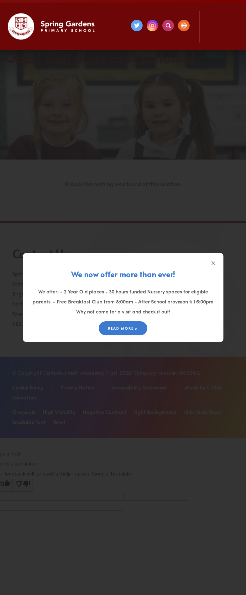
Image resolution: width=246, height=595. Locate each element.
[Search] (168, 25)
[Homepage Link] (52, 37)
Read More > (123, 328)
